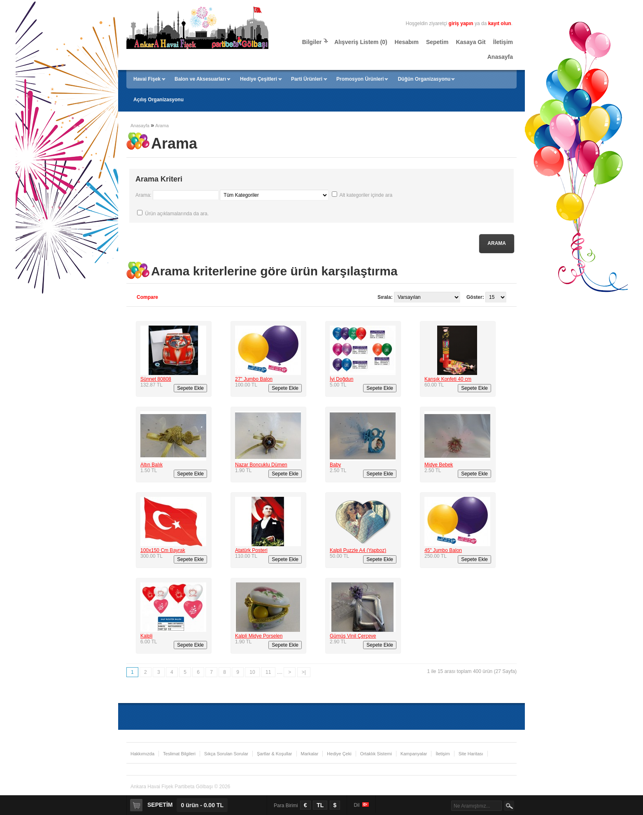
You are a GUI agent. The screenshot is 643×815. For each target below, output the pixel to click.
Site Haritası (471, 753)
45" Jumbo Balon (443, 550)
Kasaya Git (470, 42)
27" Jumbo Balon (254, 379)
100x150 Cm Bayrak (162, 550)
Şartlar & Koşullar (274, 753)
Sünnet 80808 (155, 379)
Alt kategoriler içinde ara (365, 195)
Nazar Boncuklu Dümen (261, 465)
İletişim (503, 42)
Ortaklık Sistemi (376, 753)
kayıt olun (499, 23)
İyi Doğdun (341, 379)
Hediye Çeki (339, 753)
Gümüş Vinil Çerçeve (353, 636)
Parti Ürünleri (306, 79)
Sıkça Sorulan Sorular (226, 753)
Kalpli (146, 636)
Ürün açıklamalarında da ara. (177, 214)
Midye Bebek (438, 465)
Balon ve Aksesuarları (200, 79)
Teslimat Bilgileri (179, 753)
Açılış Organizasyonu (158, 99)
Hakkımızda (142, 753)
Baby (335, 465)
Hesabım (407, 42)
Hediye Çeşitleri (258, 79)
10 (252, 672)
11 (268, 672)
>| (304, 672)
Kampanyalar (414, 753)
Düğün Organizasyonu (424, 79)
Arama (161, 125)
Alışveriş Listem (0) (360, 42)
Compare (147, 297)
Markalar (310, 753)
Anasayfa (500, 57)
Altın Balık (151, 465)
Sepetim (437, 42)
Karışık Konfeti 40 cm (447, 379)
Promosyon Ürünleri (360, 79)
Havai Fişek (147, 79)
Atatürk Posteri (251, 550)
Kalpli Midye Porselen (258, 636)
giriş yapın (461, 23)
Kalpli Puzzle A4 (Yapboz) (358, 550)
